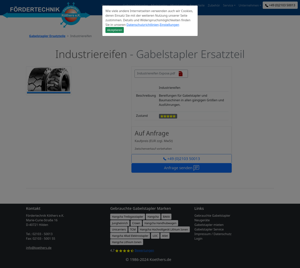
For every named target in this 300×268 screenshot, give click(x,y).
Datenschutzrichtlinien (142, 25)
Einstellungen (169, 25)
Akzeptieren (114, 30)
